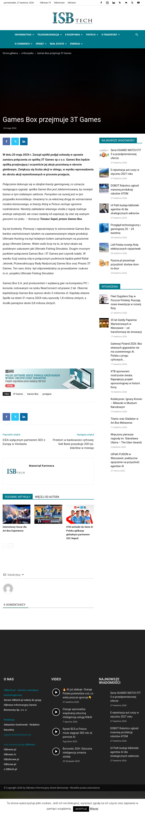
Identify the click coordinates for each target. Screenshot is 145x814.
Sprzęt (41, 43)
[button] (136, 35)
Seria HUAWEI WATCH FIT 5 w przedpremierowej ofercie (126, 154)
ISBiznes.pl (10, 764)
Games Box (32, 393)
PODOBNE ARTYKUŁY (17, 496)
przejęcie (46, 393)
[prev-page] (5, 545)
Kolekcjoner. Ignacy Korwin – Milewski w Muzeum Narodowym (126, 403)
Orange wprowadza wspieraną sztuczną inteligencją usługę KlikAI (77, 713)
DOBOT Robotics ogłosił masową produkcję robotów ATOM (125, 189)
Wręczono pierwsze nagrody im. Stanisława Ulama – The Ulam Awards (126, 438)
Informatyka (24, 34)
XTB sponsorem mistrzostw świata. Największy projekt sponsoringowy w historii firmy (125, 379)
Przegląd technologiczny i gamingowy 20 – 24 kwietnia (126, 228)
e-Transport (111, 34)
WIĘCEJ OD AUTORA (47, 496)
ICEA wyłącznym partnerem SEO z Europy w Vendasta (24, 442)
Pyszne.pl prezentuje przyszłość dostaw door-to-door (125, 264)
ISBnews (72, 2)
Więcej (94, 808)
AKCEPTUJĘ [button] (81, 809)
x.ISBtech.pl (10, 769)
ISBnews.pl (10, 749)
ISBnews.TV (45, 2)
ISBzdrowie (59, 2)
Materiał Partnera (41, 465)
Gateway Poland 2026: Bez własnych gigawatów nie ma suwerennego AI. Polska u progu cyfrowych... (126, 351)
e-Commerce (23, 43)
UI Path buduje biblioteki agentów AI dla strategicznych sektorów (125, 209)
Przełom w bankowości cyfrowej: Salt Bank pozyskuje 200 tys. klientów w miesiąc (73, 444)
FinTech (92, 34)
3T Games (18, 393)
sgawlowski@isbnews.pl (17, 734)
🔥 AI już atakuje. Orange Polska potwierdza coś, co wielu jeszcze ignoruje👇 (78, 693)
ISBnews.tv (10, 754)
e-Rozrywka (74, 34)
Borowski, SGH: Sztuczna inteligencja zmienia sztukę (77, 752)
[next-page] (11, 545)
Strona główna (10, 53)
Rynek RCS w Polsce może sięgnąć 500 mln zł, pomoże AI (77, 732)
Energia (76, 43)
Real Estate (58, 43)
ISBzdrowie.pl (11, 759)
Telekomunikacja (49, 34)
